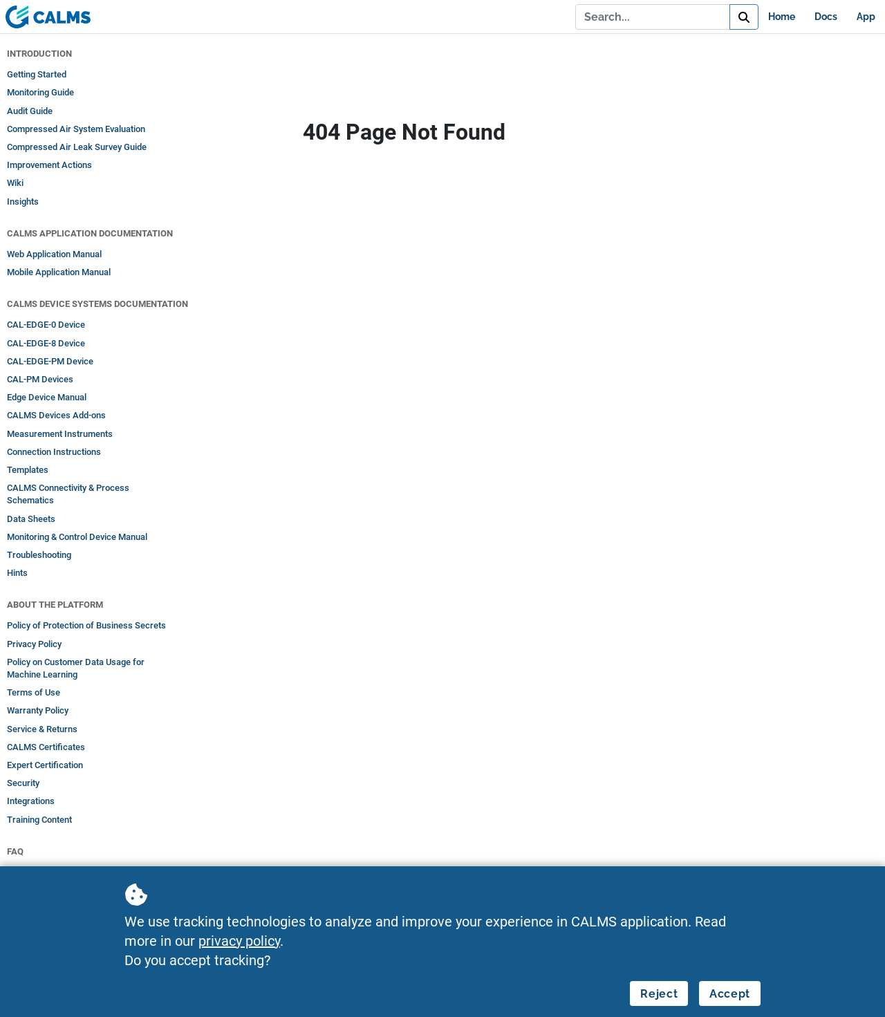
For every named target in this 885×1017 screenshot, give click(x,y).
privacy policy (239, 941)
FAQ (15, 851)
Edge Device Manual (46, 397)
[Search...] (652, 16)
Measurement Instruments (60, 434)
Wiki (15, 183)
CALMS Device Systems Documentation (97, 304)
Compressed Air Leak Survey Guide (77, 147)
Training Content (39, 819)
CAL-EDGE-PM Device (50, 361)
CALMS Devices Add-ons (56, 415)
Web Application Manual (54, 254)
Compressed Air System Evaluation (76, 129)
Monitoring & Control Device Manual (77, 537)
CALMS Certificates (46, 747)
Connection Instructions (54, 452)
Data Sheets (31, 519)
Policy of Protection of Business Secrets (86, 625)
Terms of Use (33, 692)
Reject (659, 993)
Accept (729, 993)
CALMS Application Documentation (90, 233)
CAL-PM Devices (40, 379)
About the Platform (55, 604)
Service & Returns (42, 729)
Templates (27, 470)
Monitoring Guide (40, 92)
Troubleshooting (39, 555)
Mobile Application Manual (59, 272)
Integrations (31, 801)
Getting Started (36, 74)
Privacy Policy (34, 644)
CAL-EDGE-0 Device (46, 324)
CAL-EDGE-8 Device (46, 343)
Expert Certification (45, 765)
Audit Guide (30, 111)
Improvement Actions (49, 165)
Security (23, 783)
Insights (23, 201)
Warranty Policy (37, 710)
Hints (17, 573)
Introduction (39, 53)
